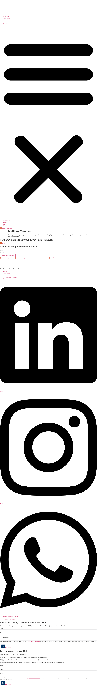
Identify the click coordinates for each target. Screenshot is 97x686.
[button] (48, 121)
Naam (1, 628)
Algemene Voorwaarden (33, 641)
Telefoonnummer (4, 637)
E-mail (1, 633)
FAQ (4, 21)
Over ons (5, 20)
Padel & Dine (6, 16)
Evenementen (6, 18)
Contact (5, 23)
